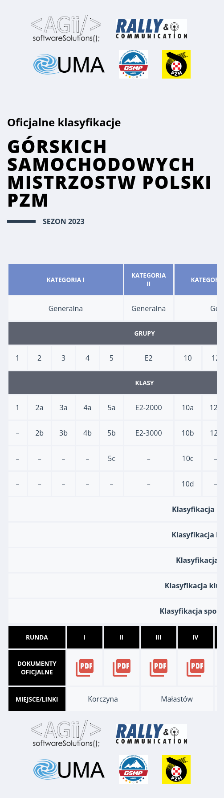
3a (64, 407)
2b (39, 433)
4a (87, 407)
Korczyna (103, 699)
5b (111, 433)
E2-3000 (148, 433)
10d (188, 484)
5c (111, 458)
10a (188, 407)
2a (40, 407)
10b (188, 433)
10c (188, 458)
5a (111, 407)
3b (63, 433)
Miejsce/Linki (37, 699)
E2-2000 (148, 407)
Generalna (66, 308)
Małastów (177, 699)
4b (87, 433)
